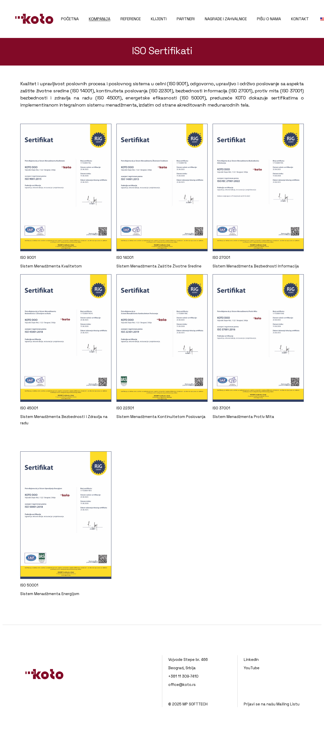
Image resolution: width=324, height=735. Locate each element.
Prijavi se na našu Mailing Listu (271, 704)
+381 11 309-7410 (183, 676)
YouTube (251, 667)
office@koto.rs (182, 684)
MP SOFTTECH (195, 704)
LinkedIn (251, 659)
